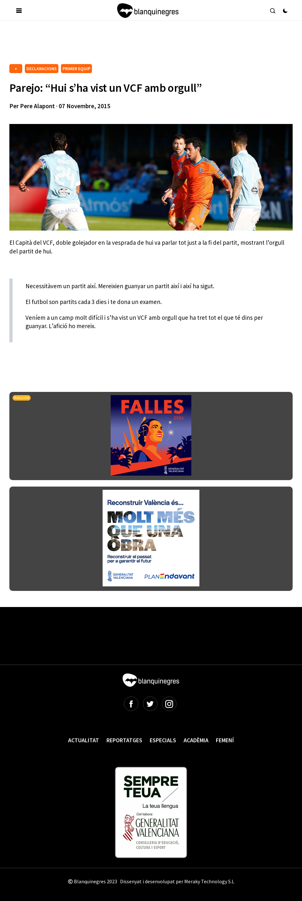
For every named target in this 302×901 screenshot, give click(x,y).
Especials (163, 740)
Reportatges (124, 740)
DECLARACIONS (41, 68)
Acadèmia (196, 740)
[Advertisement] (126, 44)
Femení (225, 740)
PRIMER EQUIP (76, 68)
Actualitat (83, 740)
